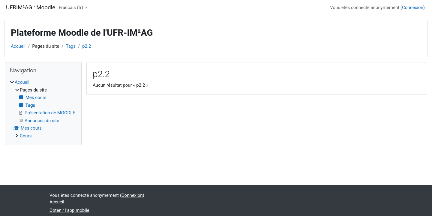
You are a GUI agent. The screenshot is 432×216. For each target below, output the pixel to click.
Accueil (18, 46)
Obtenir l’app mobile (69, 210)
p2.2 (86, 46)
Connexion (412, 7)
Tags (71, 46)
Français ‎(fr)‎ (71, 7)
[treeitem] (43, 109)
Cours (26, 136)
